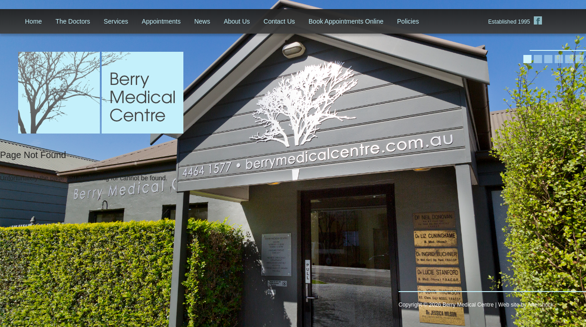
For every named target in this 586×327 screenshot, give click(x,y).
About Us (237, 21)
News (202, 21)
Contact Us (279, 21)
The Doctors (72, 21)
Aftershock (541, 305)
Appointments (161, 21)
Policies (408, 21)
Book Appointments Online (346, 21)
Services (116, 21)
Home (33, 21)
